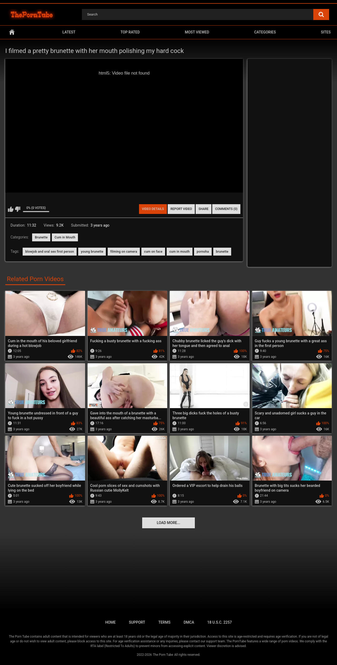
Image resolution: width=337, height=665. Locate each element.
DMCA (189, 622)
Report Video (181, 209)
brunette (222, 251)
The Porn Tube (163, 655)
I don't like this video (17, 209)
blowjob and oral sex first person (49, 251)
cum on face (153, 251)
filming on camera (123, 251)
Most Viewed (197, 32)
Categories (265, 32)
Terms (164, 622)
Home (11, 32)
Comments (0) (226, 209)
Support (137, 622)
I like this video (10, 209)
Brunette (41, 237)
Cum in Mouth (64, 237)
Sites (326, 32)
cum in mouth (179, 251)
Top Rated (130, 32)
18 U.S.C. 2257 (219, 622)
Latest (69, 32)
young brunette (92, 251)
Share (204, 209)
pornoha (203, 251)
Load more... (168, 523)
